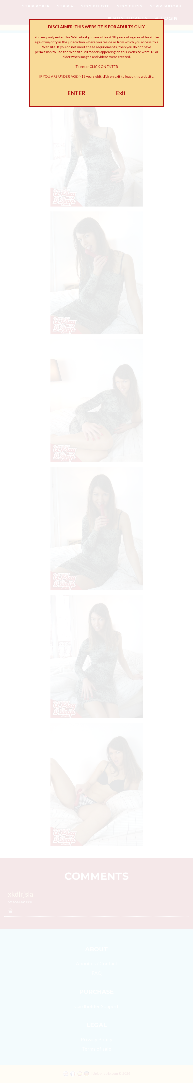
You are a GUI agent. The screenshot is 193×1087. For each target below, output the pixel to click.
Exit (121, 93)
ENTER (76, 93)
